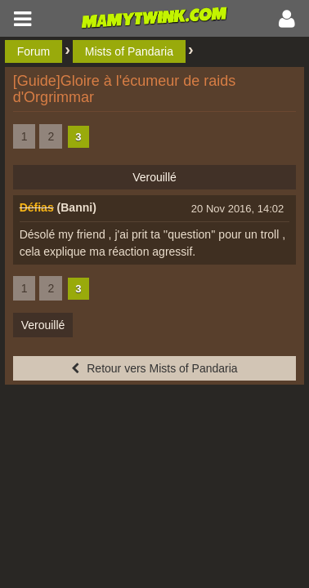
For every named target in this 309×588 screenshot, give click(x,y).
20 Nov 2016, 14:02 (237, 209)
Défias (37, 207)
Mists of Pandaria (129, 51)
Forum (33, 51)
